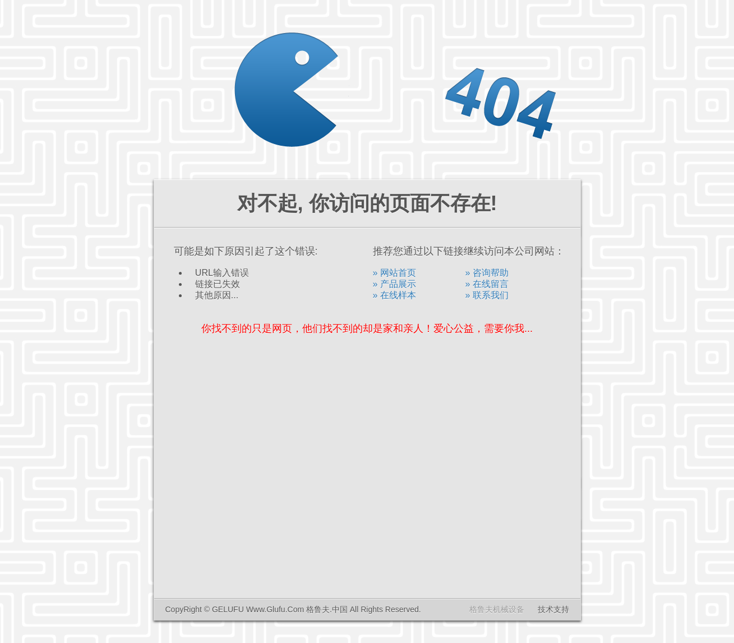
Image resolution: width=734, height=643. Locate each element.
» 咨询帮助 (487, 272)
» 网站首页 (394, 272)
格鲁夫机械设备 (496, 609)
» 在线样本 (394, 295)
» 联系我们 (487, 295)
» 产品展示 (394, 284)
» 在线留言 (487, 284)
